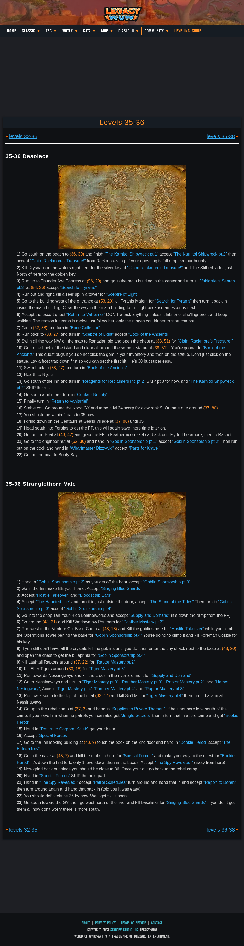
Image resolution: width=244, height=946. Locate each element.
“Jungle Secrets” (136, 715)
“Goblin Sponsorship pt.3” (166, 582)
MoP (104, 30)
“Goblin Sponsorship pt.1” (133, 441)
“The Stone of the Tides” (171, 602)
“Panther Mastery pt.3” (143, 622)
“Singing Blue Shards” (121, 588)
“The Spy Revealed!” (174, 762)
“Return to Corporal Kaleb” (64, 729)
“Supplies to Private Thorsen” (138, 709)
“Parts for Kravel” (144, 448)
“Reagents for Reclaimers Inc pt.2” (113, 381)
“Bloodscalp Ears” (94, 595)
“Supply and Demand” (149, 615)
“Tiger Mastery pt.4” (74, 689)
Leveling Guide (187, 30)
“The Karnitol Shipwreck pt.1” (131, 254)
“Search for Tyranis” (78, 287)
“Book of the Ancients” (148, 334)
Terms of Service (133, 923)
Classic (28, 30)
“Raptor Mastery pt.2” (115, 662)
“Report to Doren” (219, 782)
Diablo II (126, 30)
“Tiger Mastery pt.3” (107, 668)
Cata (87, 30)
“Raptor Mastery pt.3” (164, 689)
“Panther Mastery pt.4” (114, 689)
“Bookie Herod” (193, 742)
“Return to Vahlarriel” (85, 314)
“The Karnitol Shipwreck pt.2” (200, 254)
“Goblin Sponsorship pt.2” (195, 441)
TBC (49, 30)
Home (11, 30)
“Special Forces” (53, 735)
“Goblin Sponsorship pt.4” (87, 608)
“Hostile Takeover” (52, 595)
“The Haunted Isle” (53, 602)
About (86, 923)
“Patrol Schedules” (110, 782)
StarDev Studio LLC (124, 929)
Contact (156, 923)
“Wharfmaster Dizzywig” (92, 448)
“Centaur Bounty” (92, 394)
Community (154, 30)
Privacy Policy (105, 923)
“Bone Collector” (85, 328)
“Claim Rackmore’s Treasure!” (58, 261)
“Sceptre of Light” (122, 294)
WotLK (67, 30)
